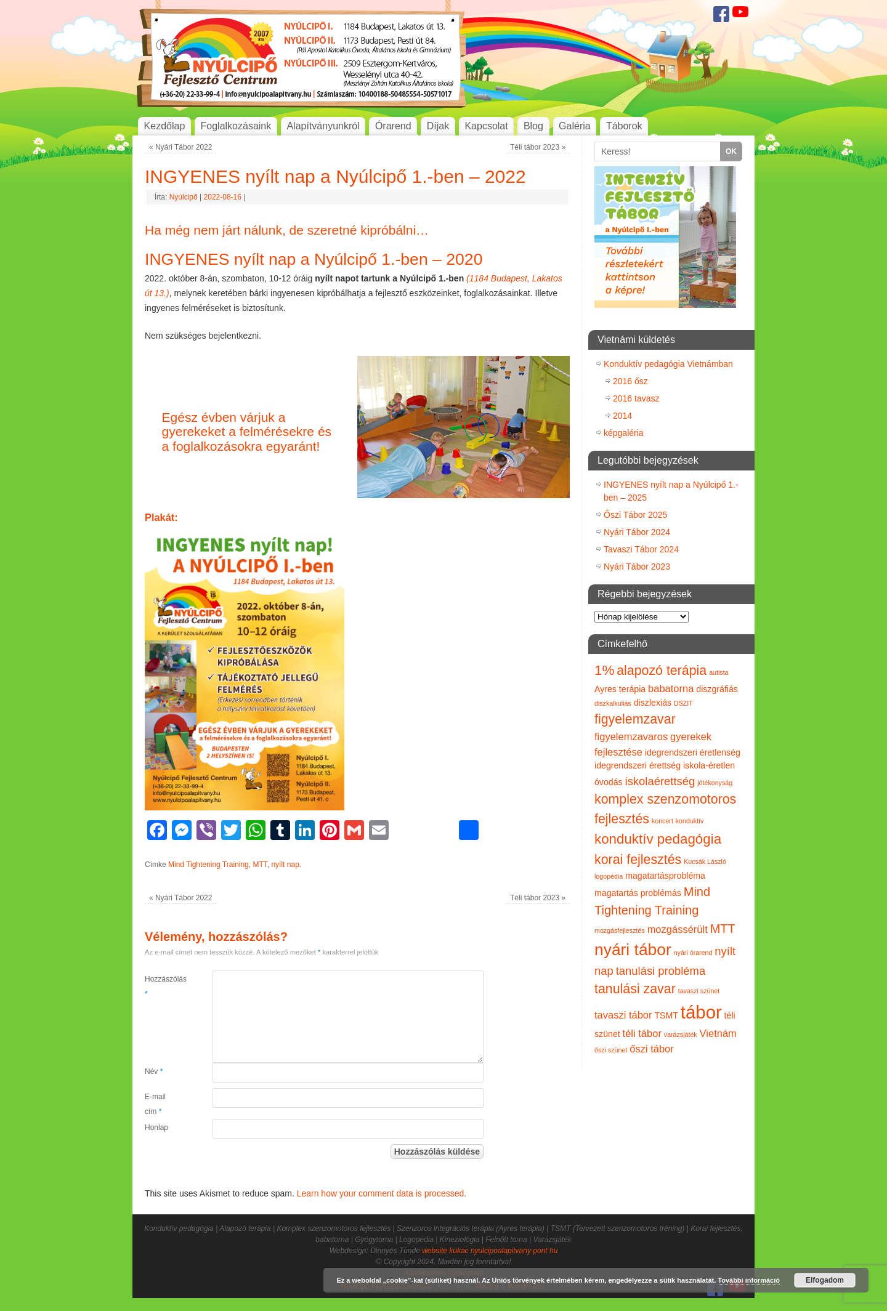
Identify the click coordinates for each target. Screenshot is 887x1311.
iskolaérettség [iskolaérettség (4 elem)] (660, 781)
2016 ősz (630, 381)
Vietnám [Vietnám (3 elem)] (718, 1033)
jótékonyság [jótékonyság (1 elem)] (714, 782)
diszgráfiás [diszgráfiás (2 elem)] (717, 689)
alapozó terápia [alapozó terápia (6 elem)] (662, 670)
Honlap (156, 1127)
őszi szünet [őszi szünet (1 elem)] (610, 1050)
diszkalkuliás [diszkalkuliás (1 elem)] (612, 703)
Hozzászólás (162, 986)
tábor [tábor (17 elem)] (701, 1012)
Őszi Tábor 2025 (635, 515)
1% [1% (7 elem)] (604, 670)
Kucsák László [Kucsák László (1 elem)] (705, 861)
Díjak (438, 126)
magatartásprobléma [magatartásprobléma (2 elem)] (665, 876)
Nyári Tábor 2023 (637, 566)
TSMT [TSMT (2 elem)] (666, 1015)
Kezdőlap (164, 126)
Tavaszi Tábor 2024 (641, 549)
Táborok (624, 126)
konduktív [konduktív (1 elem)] (690, 821)
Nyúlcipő (183, 197)
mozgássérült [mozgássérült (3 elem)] (677, 929)
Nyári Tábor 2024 (637, 532)
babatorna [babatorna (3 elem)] (671, 688)
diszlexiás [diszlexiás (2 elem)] (652, 703)
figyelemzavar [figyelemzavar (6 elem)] (635, 719)
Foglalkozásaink (236, 126)
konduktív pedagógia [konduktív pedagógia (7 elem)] (657, 839)
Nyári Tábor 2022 (181, 147)
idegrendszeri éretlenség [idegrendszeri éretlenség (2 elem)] (692, 752)
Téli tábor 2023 (537, 147)
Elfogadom (825, 1280)
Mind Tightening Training (208, 864)
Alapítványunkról (322, 126)
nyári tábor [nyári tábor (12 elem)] (632, 949)
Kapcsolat (486, 126)
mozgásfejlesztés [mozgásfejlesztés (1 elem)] (619, 930)
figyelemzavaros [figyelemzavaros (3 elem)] (631, 736)
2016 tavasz (636, 398)
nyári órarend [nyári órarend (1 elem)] (693, 952)
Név (154, 1071)
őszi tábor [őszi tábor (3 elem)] (652, 1048)
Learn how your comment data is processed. (381, 1193)
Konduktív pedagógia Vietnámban (668, 364)
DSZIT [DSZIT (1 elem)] (683, 703)
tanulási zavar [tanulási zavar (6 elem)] (635, 989)
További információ (749, 1280)
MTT (260, 864)
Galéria (575, 126)
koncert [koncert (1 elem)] (662, 821)
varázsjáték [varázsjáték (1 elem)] (680, 1034)
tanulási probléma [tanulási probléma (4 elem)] (661, 970)
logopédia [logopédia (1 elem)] (608, 876)
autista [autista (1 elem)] (718, 672)
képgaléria (624, 433)
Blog (533, 126)
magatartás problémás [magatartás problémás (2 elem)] (637, 893)
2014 (622, 416)
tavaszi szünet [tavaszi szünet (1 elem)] (699, 990)
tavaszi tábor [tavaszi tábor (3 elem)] (623, 1014)
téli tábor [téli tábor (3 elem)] (642, 1033)
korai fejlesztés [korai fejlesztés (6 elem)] (637, 859)
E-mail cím (155, 1104)
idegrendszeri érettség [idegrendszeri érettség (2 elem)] (637, 765)
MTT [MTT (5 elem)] (722, 928)
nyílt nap (285, 864)
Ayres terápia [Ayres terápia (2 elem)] (620, 689)
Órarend (393, 126)
